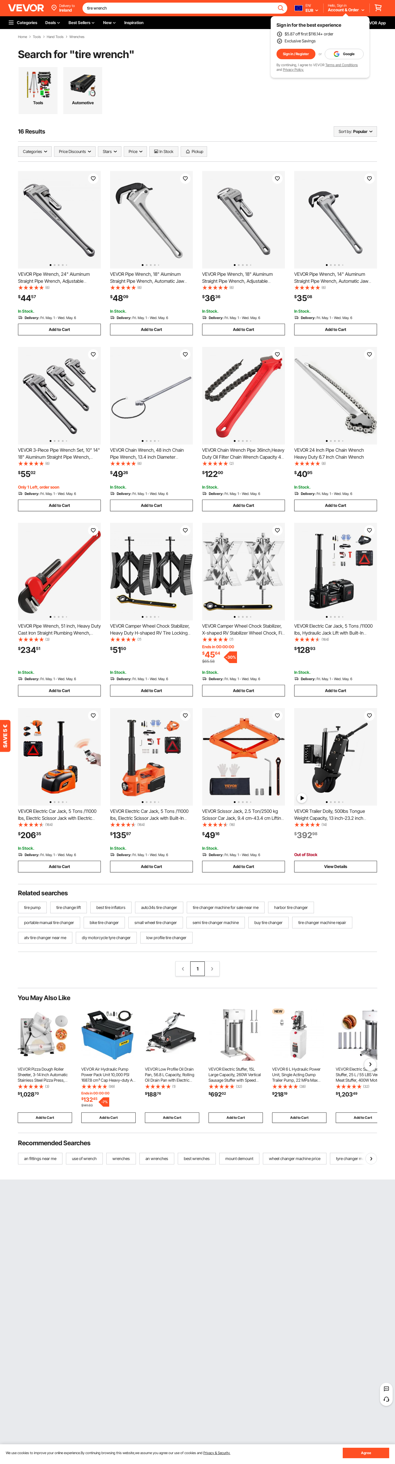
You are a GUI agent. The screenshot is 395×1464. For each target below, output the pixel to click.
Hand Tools (55, 37)
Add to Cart (59, 329)
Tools (37, 37)
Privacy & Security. (216, 1453)
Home (22, 37)
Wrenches (77, 37)
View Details (335, 866)
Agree (366, 1453)
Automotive (83, 102)
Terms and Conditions (341, 65)
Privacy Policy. (293, 69)
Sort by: (345, 131)
